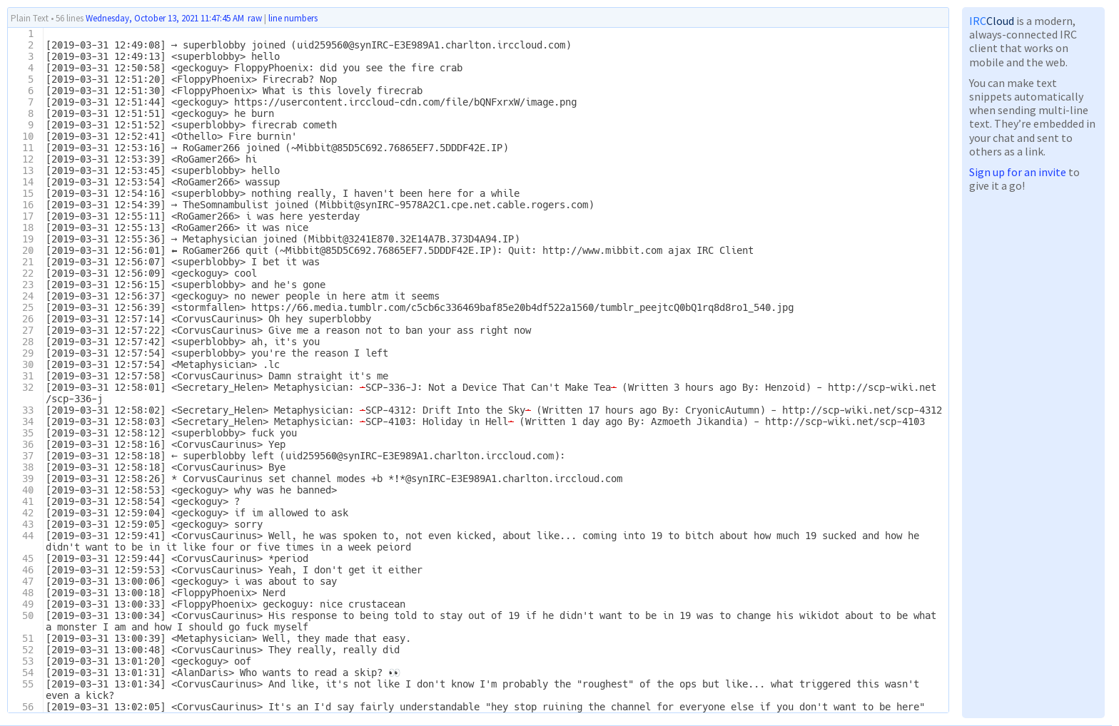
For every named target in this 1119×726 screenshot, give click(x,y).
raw (255, 18)
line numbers (293, 18)
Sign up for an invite (1017, 172)
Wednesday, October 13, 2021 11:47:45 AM (165, 18)
